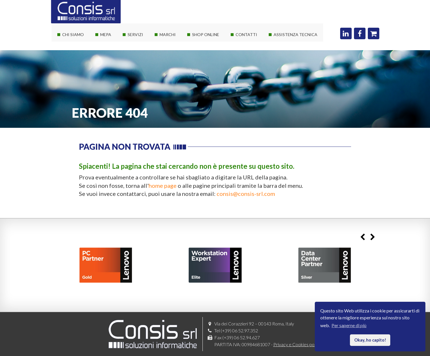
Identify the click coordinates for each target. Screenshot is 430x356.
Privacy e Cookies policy (297, 344)
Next (372, 237)
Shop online (205, 34)
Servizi (135, 34)
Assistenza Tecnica (295, 34)
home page (163, 185)
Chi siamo (73, 34)
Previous (362, 237)
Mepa (105, 34)
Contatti (246, 34)
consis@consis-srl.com (246, 193)
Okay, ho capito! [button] (370, 340)
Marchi (168, 34)
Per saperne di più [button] (349, 325)
